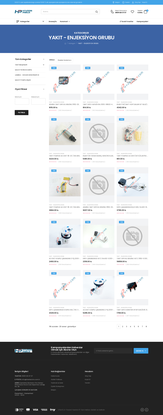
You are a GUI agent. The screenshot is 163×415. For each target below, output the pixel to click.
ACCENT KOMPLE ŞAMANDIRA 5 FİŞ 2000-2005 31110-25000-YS (72, 258)
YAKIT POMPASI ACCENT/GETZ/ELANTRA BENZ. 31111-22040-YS (139, 156)
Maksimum (35, 97)
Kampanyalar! (142, 21)
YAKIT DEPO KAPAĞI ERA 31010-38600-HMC (99, 104)
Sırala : (52, 60)
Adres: (17, 383)
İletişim (116, 2)
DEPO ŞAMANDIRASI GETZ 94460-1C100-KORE (100, 258)
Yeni (54, 68)
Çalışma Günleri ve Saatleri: (26, 390)
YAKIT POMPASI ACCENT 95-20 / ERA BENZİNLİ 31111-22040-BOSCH (73, 207)
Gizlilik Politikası (56, 379)
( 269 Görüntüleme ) (132, 264)
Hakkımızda (55, 376)
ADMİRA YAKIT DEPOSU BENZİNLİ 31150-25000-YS (67, 104)
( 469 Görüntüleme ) (65, 213)
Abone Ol (141, 351)
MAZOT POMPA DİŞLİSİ (23, 80)
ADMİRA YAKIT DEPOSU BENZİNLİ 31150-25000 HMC (101, 207)
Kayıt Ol (144, 2)
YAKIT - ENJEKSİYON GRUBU (56, 102)
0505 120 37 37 (27, 376)
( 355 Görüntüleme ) (65, 161)
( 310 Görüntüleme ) (98, 110)
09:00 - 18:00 (24, 394)
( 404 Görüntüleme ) (99, 264)
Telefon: (18, 376)
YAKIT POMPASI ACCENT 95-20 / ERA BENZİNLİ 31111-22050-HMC (72, 156)
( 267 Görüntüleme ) (132, 315)
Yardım (126, 2)
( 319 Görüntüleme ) (132, 213)
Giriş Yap (136, 2)
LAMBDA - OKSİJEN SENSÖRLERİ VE (27, 75)
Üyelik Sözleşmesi (57, 386)
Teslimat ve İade (57, 383)
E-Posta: (18, 379)
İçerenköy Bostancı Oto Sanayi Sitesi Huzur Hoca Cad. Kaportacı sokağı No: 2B (30, 384)
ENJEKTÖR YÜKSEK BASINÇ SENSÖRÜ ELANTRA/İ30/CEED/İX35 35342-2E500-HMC (113, 156)
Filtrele (21, 112)
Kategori (72, 43)
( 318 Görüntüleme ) (64, 264)
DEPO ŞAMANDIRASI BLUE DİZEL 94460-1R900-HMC (135, 207)
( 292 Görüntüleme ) (65, 110)
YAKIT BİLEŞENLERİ (30, 65)
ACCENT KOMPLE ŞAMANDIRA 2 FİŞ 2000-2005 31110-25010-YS (106, 310)
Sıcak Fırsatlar (126, 21)
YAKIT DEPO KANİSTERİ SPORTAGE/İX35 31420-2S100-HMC (138, 310)
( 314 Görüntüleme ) (64, 315)
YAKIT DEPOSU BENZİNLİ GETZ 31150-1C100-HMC (134, 258)
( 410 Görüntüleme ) (132, 110)
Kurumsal (64, 21)
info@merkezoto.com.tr (31, 379)
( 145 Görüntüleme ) (132, 161)
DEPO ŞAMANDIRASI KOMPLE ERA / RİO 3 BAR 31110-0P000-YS (71, 310)
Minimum (18, 97)
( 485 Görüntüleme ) (99, 315)
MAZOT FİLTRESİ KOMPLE (23, 70)
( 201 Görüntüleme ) (98, 213)
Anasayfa (53, 21)
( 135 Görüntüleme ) (98, 161)
